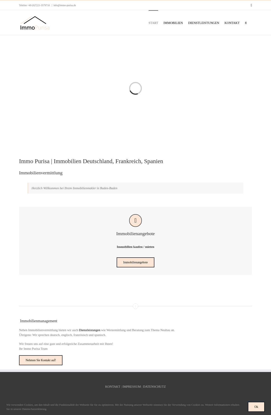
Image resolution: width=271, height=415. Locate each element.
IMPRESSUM (131, 386)
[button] (246, 22)
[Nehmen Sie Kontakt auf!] (40, 360)
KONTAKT (112, 386)
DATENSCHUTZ (154, 386)
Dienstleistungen (89, 330)
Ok (256, 406)
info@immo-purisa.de (65, 5)
